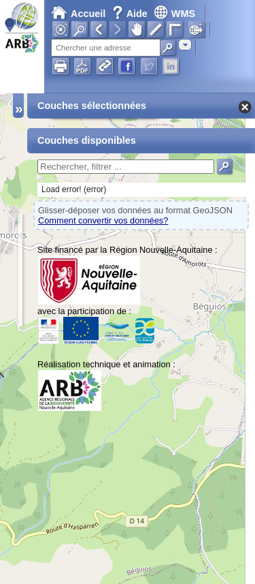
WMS (174, 13)
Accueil (78, 13)
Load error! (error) (73, 189)
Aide (131, 13)
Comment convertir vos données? (103, 220)
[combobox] (185, 44)
